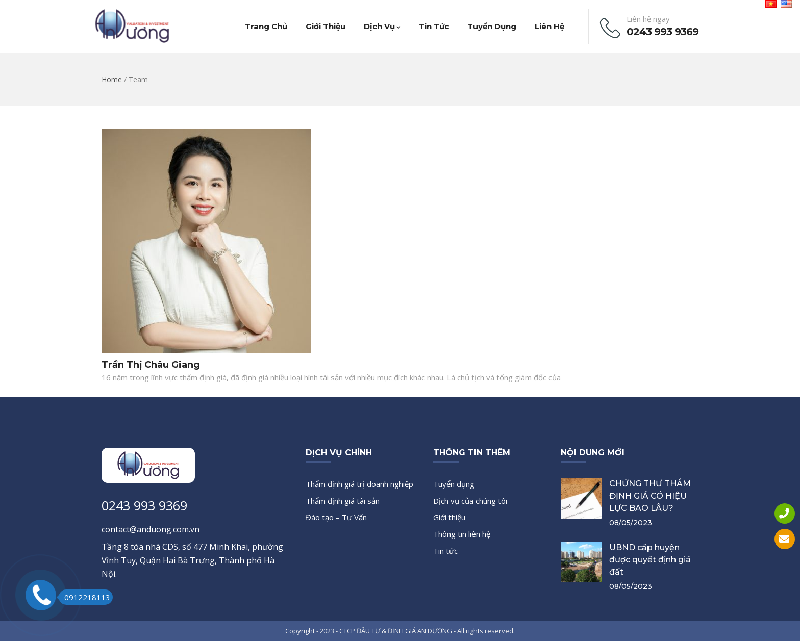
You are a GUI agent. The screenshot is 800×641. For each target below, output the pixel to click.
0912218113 (84, 597)
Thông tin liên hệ (461, 534)
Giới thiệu (325, 26)
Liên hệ (549, 26)
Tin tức (434, 26)
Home (112, 79)
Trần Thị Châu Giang (151, 364)
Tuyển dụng (491, 26)
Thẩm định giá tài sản (343, 501)
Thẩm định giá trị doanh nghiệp (359, 484)
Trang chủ (266, 26)
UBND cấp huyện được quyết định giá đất (650, 560)
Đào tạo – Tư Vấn (336, 517)
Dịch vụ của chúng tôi (470, 501)
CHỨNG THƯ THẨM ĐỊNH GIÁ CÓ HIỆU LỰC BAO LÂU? (650, 496)
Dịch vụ (382, 26)
